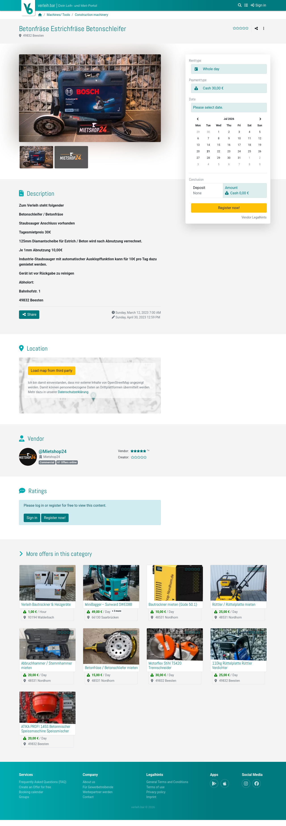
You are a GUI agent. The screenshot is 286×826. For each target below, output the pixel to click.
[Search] (240, 5)
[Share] (256, 29)
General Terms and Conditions (167, 788)
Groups (24, 803)
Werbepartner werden (98, 798)
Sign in (32, 520)
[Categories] (246, 5)
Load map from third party (51, 373)
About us (89, 788)
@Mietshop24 (53, 453)
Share (29, 316)
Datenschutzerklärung (73, 394)
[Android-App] (214, 790)
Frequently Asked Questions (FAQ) (42, 788)
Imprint (151, 803)
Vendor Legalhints (254, 217)
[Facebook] (256, 790)
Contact (88, 803)
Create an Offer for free (35, 793)
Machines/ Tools (58, 15)
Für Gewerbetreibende (98, 793)
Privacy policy (155, 798)
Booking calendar (31, 798)
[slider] (240, 28)
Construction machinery (91, 15)
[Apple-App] (225, 790)
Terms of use (155, 793)
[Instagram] (246, 790)
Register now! (229, 208)
